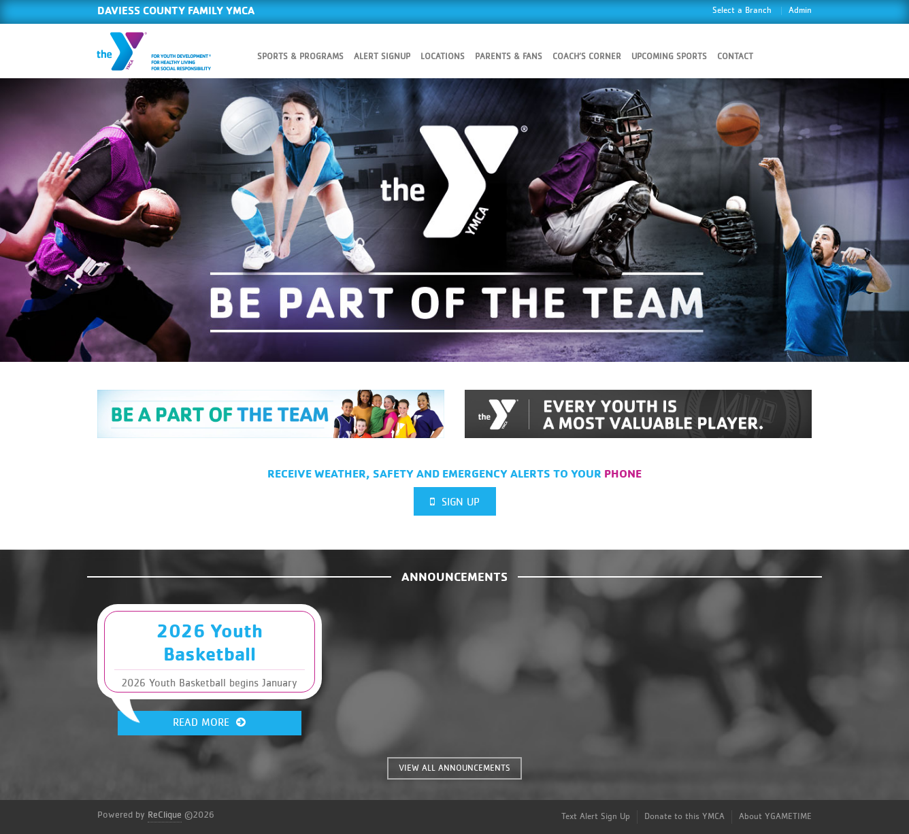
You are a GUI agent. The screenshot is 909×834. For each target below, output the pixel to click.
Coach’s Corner (586, 56)
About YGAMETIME (775, 816)
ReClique (165, 815)
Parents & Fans (508, 56)
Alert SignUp (382, 56)
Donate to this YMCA (684, 816)
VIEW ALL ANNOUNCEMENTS (454, 768)
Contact (735, 56)
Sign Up (455, 501)
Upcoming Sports (669, 56)
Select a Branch (742, 10)
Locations (442, 56)
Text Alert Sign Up (595, 816)
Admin (800, 10)
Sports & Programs (300, 56)
